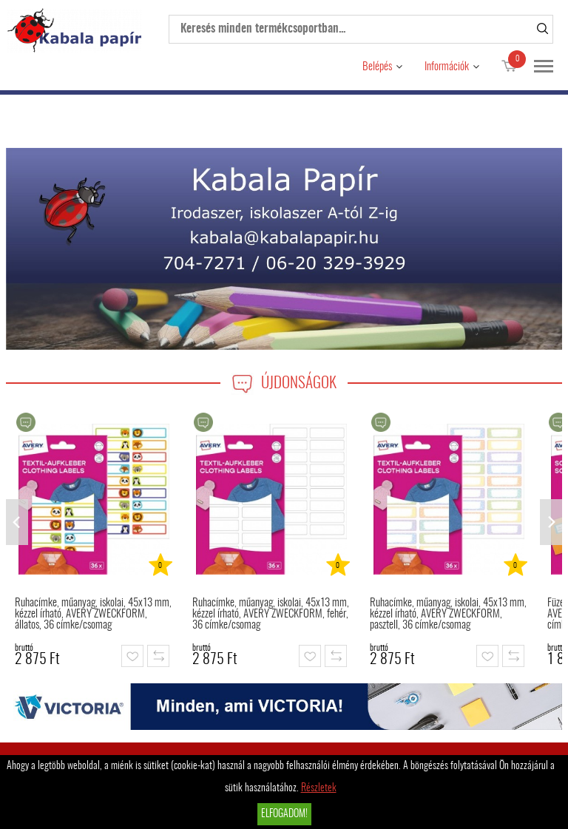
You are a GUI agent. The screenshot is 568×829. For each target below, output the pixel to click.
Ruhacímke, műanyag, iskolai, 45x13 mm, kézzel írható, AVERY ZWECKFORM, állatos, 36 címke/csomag (93, 614)
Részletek (319, 788)
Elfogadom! (284, 814)
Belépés (377, 66)
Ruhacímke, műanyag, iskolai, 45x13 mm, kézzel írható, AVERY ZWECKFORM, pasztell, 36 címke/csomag (448, 614)
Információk (447, 66)
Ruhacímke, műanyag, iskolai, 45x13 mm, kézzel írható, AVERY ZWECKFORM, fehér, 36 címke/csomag (270, 614)
